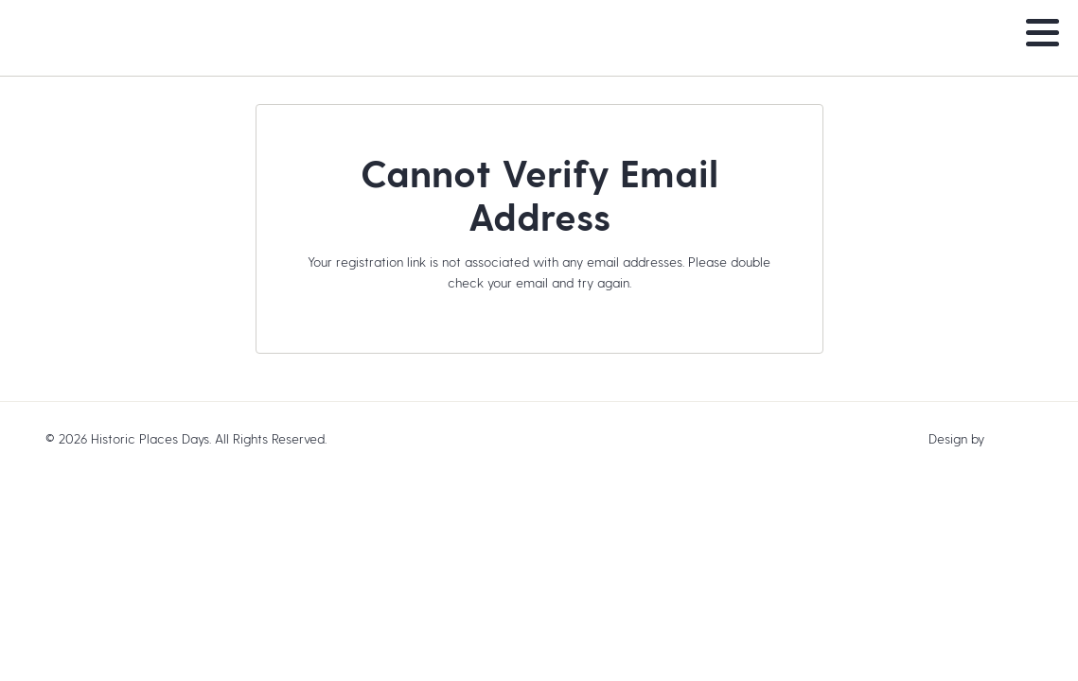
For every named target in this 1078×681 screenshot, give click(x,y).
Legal (346, 438)
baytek (1010, 438)
